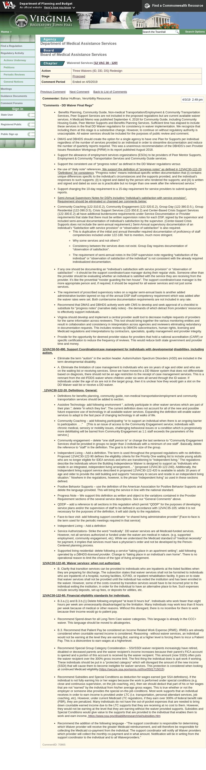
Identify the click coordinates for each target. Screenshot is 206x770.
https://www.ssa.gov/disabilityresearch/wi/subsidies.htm (124, 716)
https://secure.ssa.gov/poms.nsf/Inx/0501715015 (131, 669)
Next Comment (79, 91)
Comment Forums (12, 103)
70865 (62, 744)
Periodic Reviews (14, 74)
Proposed (78, 76)
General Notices (13, 81)
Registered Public (11, 124)
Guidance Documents (14, 96)
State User (7, 114)
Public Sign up (9, 134)
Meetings (6, 88)
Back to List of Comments (110, 91)
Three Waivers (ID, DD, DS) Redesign (97, 70)
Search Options (195, 31)
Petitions (9, 67)
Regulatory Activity (12, 53)
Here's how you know (57, 7)
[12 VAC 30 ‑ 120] (105, 63)
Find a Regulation (11, 46)
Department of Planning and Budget (46, 3)
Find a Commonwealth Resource (174, 5)
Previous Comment (53, 91)
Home (5, 31)
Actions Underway (15, 60)
